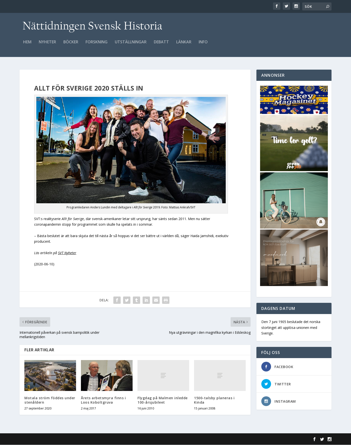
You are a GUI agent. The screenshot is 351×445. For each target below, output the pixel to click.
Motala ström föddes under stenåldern (49, 400)
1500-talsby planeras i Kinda (214, 400)
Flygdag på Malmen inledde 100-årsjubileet (162, 400)
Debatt (161, 45)
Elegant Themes (53, 439)
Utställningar (130, 45)
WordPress (99, 439)
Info (203, 45)
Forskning (96, 45)
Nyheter (47, 45)
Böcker (70, 45)
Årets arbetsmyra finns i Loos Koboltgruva (103, 400)
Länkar (183, 45)
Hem (27, 45)
